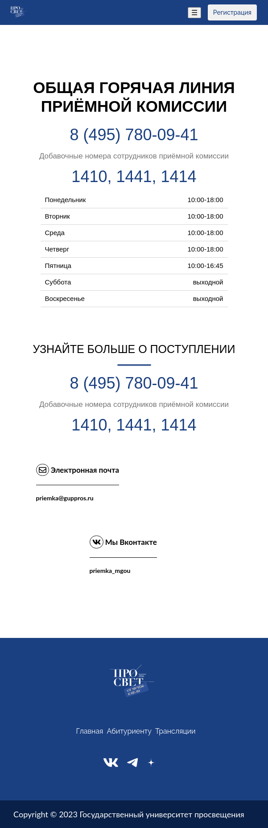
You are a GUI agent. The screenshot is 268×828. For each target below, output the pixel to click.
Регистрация (232, 12)
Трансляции (175, 731)
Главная (89, 731)
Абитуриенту (129, 731)
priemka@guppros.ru (65, 498)
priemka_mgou (110, 570)
